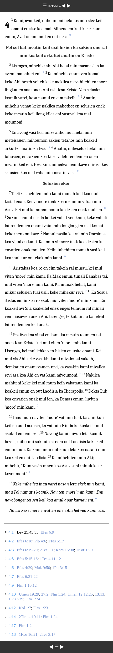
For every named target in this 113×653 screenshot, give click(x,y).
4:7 (11, 576)
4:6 (11, 567)
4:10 (12, 594)
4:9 (11, 585)
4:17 (12, 625)
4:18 (12, 634)
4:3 (11, 550)
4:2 (11, 541)
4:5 (11, 559)
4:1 (11, 532)
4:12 (12, 608)
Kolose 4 (55, 6)
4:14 (12, 616)
